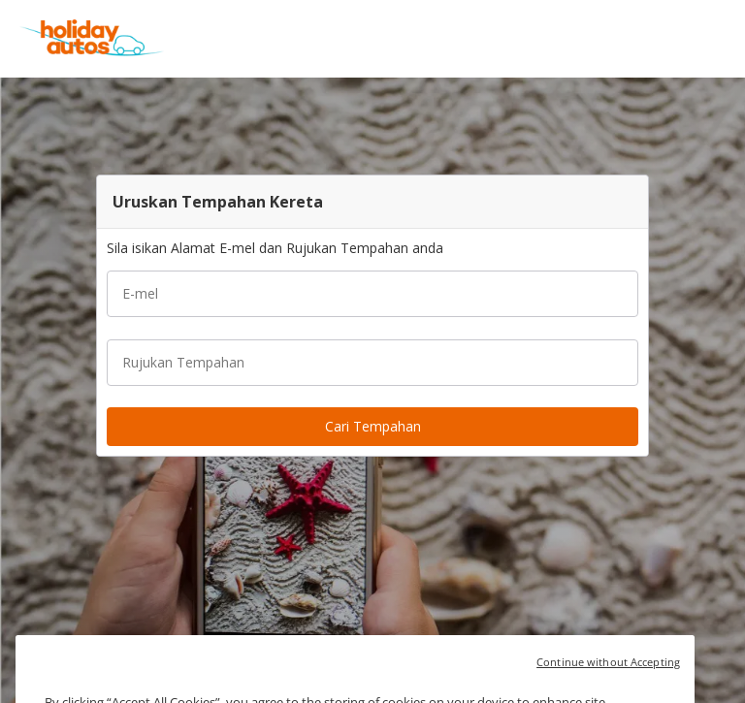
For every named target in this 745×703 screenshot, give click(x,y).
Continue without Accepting (608, 673)
